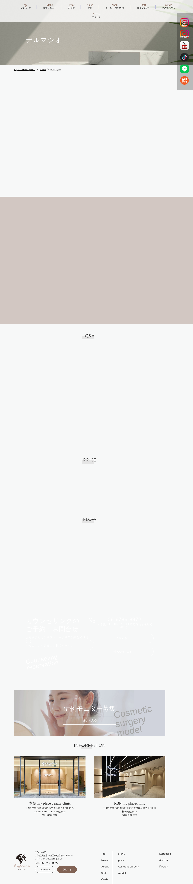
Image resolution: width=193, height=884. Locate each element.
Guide (105, 873)
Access (163, 854)
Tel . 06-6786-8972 (46, 858)
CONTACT (45, 863)
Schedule (165, 848)
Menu (121, 848)
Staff (104, 867)
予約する (121, 635)
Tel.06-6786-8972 (50, 809)
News (104, 854)
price (121, 854)
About (105, 860)
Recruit (163, 860)
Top (103, 848)
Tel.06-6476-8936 (130, 809)
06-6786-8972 (124, 615)
